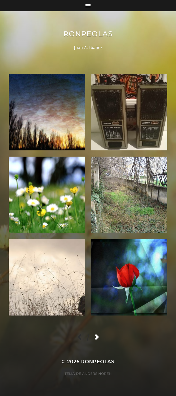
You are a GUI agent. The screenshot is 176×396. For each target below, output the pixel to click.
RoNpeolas (87, 33)
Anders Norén (97, 373)
